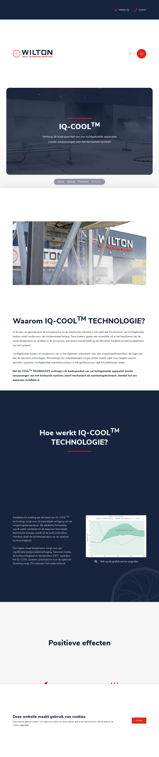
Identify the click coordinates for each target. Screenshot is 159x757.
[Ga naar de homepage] (33, 54)
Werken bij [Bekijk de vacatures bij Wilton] (124, 10)
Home (61, 182)
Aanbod (71, 182)
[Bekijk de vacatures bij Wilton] (116, 10)
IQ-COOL (96, 182)
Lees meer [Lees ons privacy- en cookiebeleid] (24, 725)
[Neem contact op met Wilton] (136, 10)
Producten (83, 182)
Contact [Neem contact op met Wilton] (142, 10)
